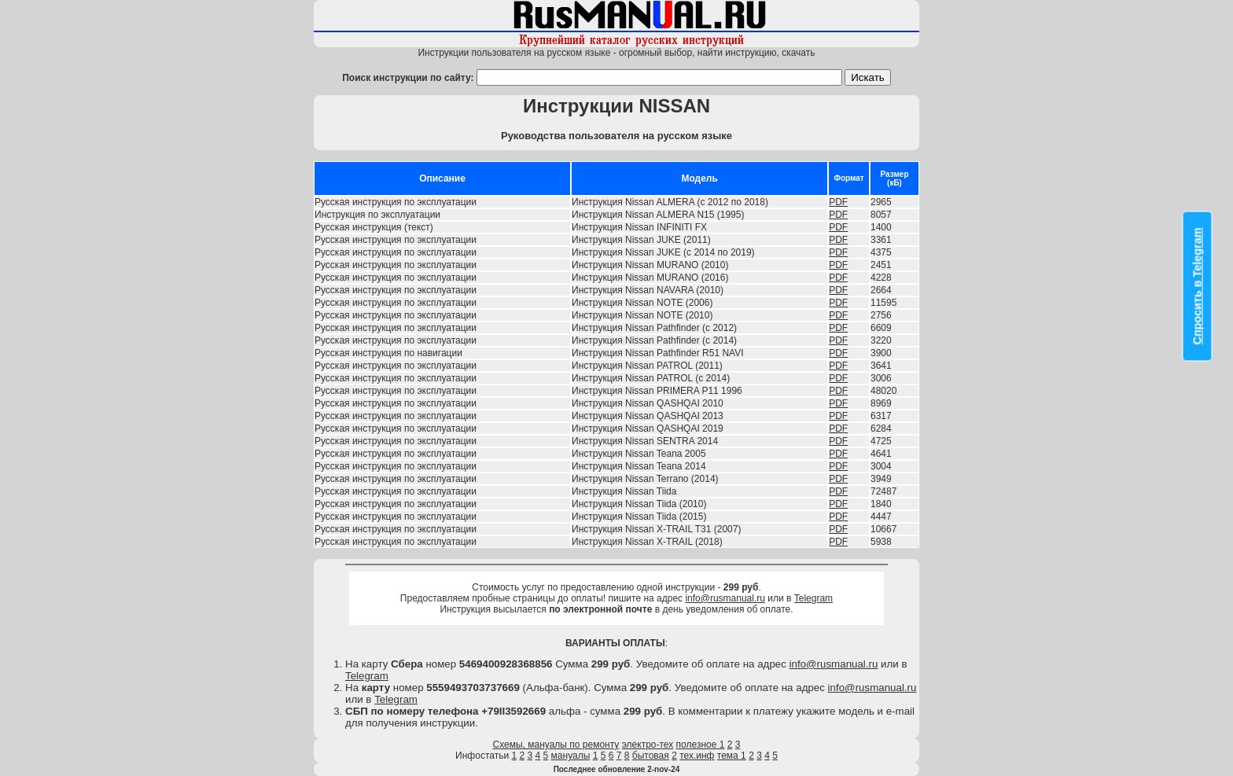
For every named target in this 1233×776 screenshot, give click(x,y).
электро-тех (648, 744)
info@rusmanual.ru (725, 598)
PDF (838, 202)
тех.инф (696, 755)
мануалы (571, 755)
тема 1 (731, 755)
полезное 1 (700, 744)
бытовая (650, 755)
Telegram (813, 598)
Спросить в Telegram (1197, 286)
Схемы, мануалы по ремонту (556, 744)
